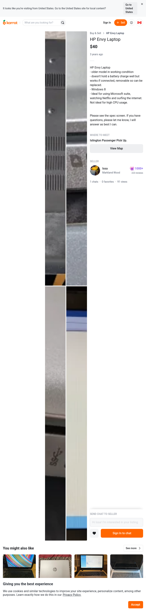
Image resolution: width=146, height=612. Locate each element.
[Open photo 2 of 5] (55, 158)
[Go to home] (10, 22)
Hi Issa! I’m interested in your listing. (116, 522)
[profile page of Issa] (95, 170)
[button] (133, 548)
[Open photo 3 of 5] (76, 158)
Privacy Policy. (72, 595)
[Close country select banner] (142, 4)
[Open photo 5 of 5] (76, 413)
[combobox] (41, 22)
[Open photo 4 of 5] (55, 413)
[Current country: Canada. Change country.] (139, 22)
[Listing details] (116, 270)
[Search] (62, 22)
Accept (135, 604)
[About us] (131, 22)
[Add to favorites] (94, 533)
